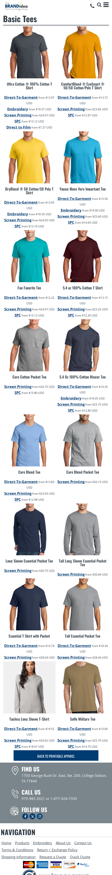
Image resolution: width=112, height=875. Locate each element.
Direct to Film (18, 127)
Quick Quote (80, 856)
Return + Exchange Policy (57, 849)
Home (6, 842)
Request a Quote (52, 856)
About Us (63, 842)
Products (22, 842)
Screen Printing (17, 115)
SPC (18, 121)
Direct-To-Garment (21, 97)
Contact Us (83, 842)
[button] (99, 4)
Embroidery (17, 109)
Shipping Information (18, 856)
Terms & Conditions (17, 849)
